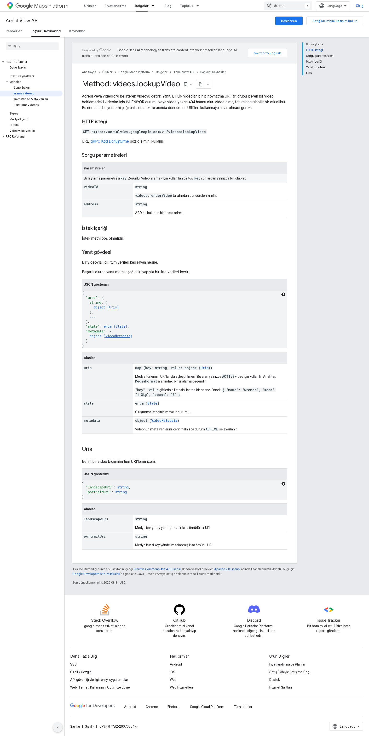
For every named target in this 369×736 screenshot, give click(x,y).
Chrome (152, 707)
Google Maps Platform (134, 72)
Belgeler (161, 72)
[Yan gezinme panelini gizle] (58, 727)
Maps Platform (41, 6)
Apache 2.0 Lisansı (227, 569)
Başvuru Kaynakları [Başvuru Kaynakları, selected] (45, 31)
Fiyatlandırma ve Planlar (287, 664)
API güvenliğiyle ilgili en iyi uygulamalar (99, 680)
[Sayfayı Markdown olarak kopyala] (200, 84)
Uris (113, 307)
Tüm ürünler (243, 707)
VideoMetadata (117, 336)
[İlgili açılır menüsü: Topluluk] (199, 6)
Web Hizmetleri (181, 687)
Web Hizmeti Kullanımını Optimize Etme (100, 687)
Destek (274, 680)
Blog (168, 6)
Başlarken (289, 21)
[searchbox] (32, 46)
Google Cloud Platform (207, 707)
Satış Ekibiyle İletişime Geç (289, 672)
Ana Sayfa (89, 72)
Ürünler (90, 6)
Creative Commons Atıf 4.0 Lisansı (157, 569)
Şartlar (75, 726)
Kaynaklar (77, 31)
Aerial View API (22, 21)
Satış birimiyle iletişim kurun (334, 21)
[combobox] (288, 5)
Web (173, 680)
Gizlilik (89, 726)
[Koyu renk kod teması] (283, 294)
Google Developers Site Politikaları (96, 574)
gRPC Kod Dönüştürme (110, 141)
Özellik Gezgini (81, 672)
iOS (172, 672)
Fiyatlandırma (115, 6)
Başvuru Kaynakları (213, 72)
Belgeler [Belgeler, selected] (142, 6)
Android (176, 664)
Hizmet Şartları (280, 687)
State (120, 326)
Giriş (359, 6)
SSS (73, 664)
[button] (31, 62)
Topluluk (186, 6)
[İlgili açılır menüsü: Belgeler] (154, 6)
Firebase (173, 707)
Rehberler (14, 31)
